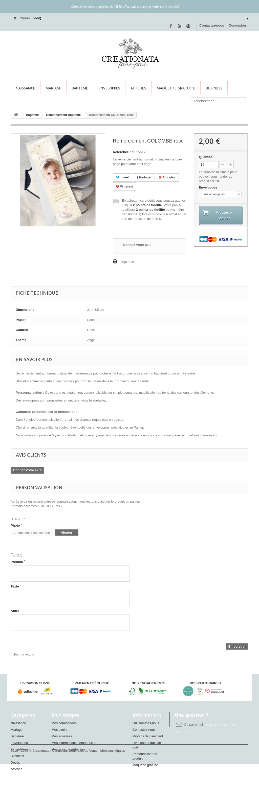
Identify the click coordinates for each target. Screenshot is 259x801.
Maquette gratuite (176, 88)
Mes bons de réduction (68, 749)
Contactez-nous (211, 25)
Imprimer (127, 262)
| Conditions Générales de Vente (74, 787)
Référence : (122, 152)
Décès (15, 762)
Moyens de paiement (148, 736)
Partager (144, 177)
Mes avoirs (60, 730)
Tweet (122, 177)
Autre (15, 611)
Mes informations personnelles (74, 743)
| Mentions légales (112, 787)
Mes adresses (62, 736)
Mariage (53, 88)
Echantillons (19, 749)
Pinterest (124, 186)
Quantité (205, 157)
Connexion (237, 25)
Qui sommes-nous (146, 723)
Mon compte (66, 715)
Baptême (80, 88)
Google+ (167, 177)
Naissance (25, 88)
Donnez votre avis (137, 245)
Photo (16, 525)
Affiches (138, 88)
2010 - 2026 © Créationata (30, 787)
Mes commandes (64, 723)
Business (214, 88)
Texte (16, 586)
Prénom (18, 562)
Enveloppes (109, 88)
